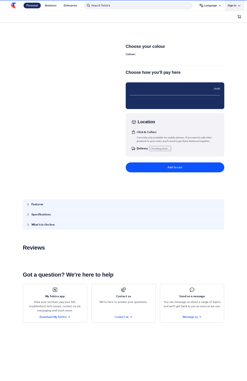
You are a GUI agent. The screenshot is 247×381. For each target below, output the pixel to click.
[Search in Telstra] (138, 5)
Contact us (123, 317)
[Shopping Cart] (239, 16)
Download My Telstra (55, 317)
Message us (192, 317)
